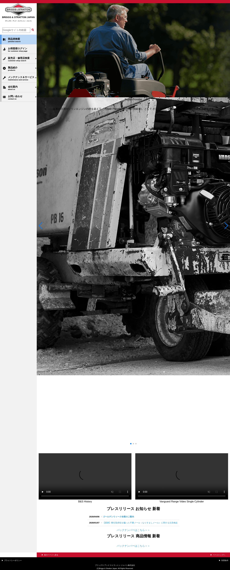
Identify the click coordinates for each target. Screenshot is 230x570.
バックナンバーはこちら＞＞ (133, 530)
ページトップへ (219, 555)
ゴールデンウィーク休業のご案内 (118, 516)
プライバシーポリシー (13, 560)
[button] (40, 226)
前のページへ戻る (51, 555)
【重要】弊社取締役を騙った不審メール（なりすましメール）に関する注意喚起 (140, 523)
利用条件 (224, 560)
